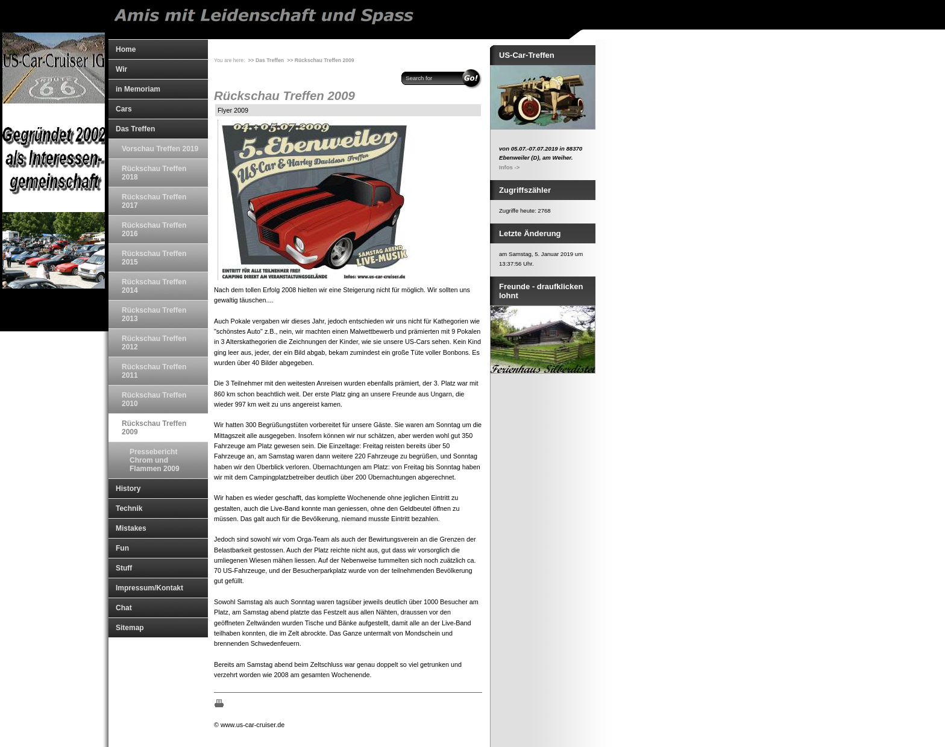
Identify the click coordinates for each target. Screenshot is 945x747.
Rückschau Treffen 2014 (154, 286)
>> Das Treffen (266, 60)
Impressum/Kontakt (149, 588)
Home (126, 49)
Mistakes (131, 528)
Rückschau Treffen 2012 (154, 342)
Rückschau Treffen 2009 (154, 427)
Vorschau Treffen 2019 (160, 149)
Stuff (124, 568)
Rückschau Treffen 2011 (154, 371)
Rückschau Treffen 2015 (154, 257)
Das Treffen (135, 129)
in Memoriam (138, 89)
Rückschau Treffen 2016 (154, 229)
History (128, 488)
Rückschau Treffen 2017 (154, 201)
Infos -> (509, 167)
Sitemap (130, 628)
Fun (122, 548)
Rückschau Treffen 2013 (154, 314)
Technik (129, 508)
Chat (124, 608)
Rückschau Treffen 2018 (154, 172)
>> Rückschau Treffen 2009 (320, 60)
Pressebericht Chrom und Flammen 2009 (155, 460)
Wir (121, 69)
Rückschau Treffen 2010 (154, 399)
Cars (124, 109)
